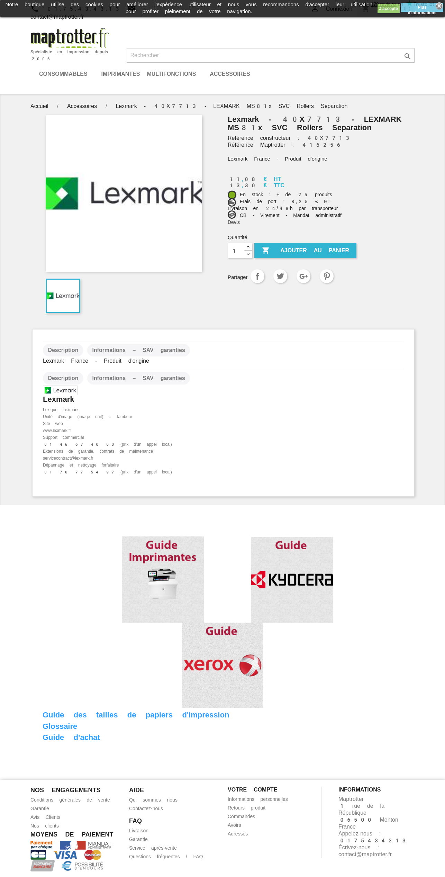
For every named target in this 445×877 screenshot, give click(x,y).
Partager (257, 276)
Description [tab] (63, 350)
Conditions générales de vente (70, 800)
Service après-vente (153, 848)
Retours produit (246, 808)
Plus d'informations (422, 8)
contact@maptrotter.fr (365, 854)
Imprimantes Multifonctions (148, 74)
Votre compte (252, 789)
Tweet (280, 276)
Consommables (63, 74)
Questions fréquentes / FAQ (166, 856)
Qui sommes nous (153, 800)
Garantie (39, 808)
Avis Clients (45, 817)
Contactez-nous (146, 808)
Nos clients (44, 826)
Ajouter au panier (305, 250)
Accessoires (230, 74)
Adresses (238, 834)
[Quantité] (236, 250)
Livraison (138, 830)
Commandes (241, 816)
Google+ (303, 276)
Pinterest (327, 276)
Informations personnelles (258, 799)
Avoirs (234, 825)
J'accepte (388, 8)
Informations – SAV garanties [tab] (138, 350)
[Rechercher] (271, 55)
